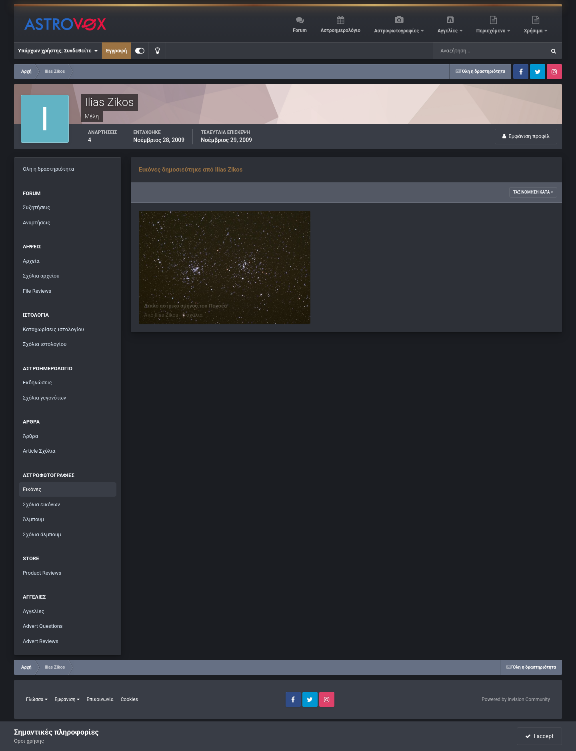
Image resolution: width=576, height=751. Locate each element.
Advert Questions (43, 626)
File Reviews (37, 291)
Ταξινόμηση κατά (533, 192)
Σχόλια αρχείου (41, 276)
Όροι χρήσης (29, 741)
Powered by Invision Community (516, 699)
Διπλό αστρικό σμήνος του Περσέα (185, 306)
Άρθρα (30, 436)
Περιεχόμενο (491, 31)
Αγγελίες (448, 31)
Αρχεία (31, 261)
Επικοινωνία (100, 699)
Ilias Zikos (166, 315)
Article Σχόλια (39, 451)
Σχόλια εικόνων (41, 504)
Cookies (129, 699)
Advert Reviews (40, 641)
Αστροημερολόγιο (340, 30)
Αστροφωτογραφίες (397, 31)
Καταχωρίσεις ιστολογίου (53, 329)
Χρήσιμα (534, 31)
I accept (539, 736)
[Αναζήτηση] (473, 50)
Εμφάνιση (67, 699)
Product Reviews (42, 573)
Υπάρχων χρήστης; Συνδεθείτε (58, 50)
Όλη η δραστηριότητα (48, 169)
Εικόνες (32, 489)
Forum (300, 30)
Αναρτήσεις (36, 223)
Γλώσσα (37, 699)
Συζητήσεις (36, 207)
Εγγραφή (116, 51)
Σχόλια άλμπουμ (42, 534)
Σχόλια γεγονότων (44, 398)
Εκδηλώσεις (37, 382)
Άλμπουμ (33, 519)
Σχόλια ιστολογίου (44, 344)
